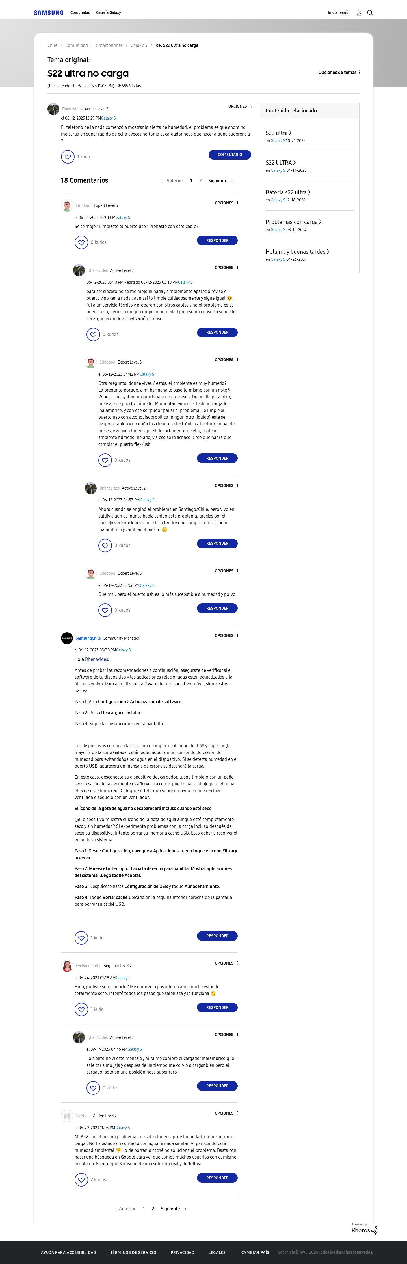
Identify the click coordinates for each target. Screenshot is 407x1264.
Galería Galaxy (108, 12)
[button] (242, 106)
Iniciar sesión (339, 12)
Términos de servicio (134, 1252)
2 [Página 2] (200, 180)
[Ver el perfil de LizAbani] (83, 1115)
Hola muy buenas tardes (296, 251)
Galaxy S (108, 118)
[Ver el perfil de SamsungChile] (88, 638)
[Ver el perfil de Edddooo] (84, 205)
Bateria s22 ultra (286, 192)
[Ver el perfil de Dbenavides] (72, 109)
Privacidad (182, 1252)
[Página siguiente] (221, 180)
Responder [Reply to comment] (217, 240)
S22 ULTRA (279, 162)
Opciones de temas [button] (337, 72)
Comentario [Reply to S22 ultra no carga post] (230, 154)
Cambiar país (255, 1252)
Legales (217, 1252)
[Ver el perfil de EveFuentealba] (88, 965)
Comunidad (80, 12)
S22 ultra (277, 133)
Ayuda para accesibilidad (68, 1252)
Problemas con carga (292, 222)
